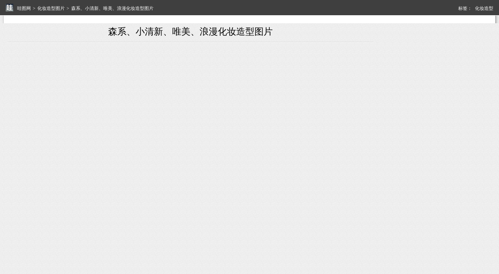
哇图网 (24, 8)
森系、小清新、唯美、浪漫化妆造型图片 (112, 8)
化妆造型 (484, 8)
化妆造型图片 (51, 8)
